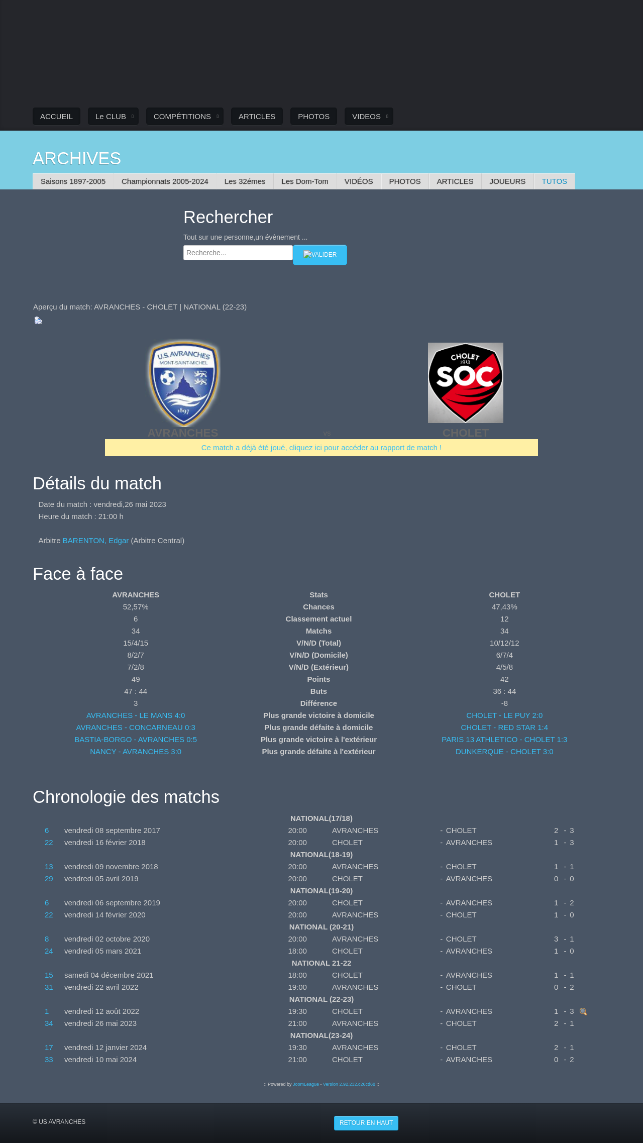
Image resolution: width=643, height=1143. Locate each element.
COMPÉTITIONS (182, 116)
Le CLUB (110, 116)
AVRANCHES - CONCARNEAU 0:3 (135, 727)
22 (49, 842)
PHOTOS (314, 116)
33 (49, 1059)
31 (49, 987)
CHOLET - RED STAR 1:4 (504, 727)
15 (49, 975)
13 (49, 866)
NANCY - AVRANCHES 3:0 (135, 751)
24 (49, 951)
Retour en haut (366, 1122)
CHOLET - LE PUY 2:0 (504, 715)
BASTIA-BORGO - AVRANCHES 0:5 (135, 739)
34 (49, 1023)
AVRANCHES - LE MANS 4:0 (135, 715)
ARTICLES (257, 116)
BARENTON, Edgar (96, 540)
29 (49, 878)
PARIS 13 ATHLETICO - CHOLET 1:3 (504, 739)
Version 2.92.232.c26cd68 (349, 1084)
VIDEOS (366, 116)
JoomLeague (306, 1084)
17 (49, 1047)
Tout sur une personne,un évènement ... (245, 237)
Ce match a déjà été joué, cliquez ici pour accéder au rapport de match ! (321, 447)
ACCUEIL (56, 116)
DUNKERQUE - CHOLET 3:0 (505, 751)
